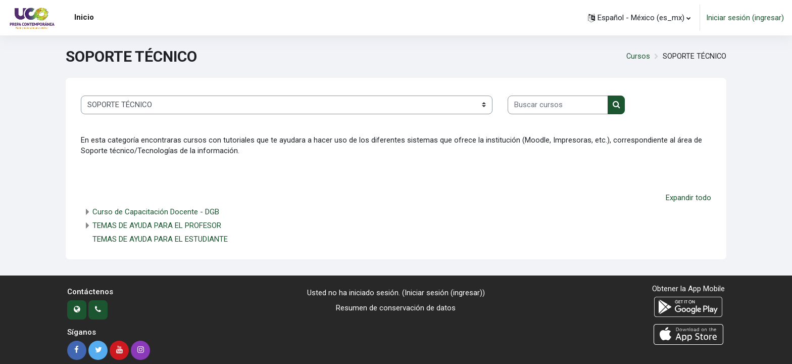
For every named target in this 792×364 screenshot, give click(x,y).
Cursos (637, 56)
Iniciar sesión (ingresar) (745, 17)
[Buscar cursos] (558, 105)
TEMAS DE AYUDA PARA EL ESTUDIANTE (160, 240)
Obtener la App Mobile (688, 289)
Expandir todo (688, 198)
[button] (639, 17)
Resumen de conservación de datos (396, 308)
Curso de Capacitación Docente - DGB (155, 212)
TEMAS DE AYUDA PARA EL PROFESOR (156, 226)
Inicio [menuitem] (84, 17)
